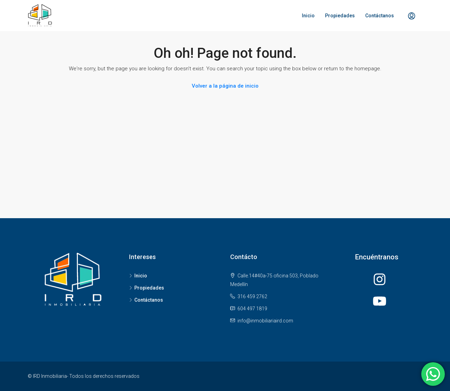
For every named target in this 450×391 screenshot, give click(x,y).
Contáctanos (379, 15)
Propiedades (340, 15)
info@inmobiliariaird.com (265, 320)
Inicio (308, 15)
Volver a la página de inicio (225, 86)
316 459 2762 (252, 296)
